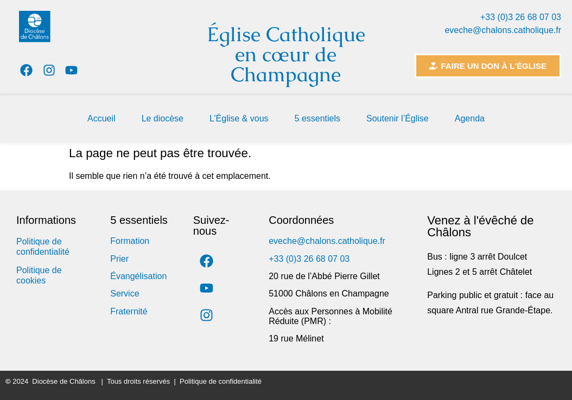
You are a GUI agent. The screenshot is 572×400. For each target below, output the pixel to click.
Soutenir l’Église (397, 118)
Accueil (101, 118)
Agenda (470, 118)
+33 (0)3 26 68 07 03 (520, 17)
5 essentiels (318, 118)
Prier (119, 258)
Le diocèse (162, 118)
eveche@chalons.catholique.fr (502, 30)
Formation (129, 241)
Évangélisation (138, 276)
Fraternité (128, 311)
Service (124, 293)
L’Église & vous (239, 118)
